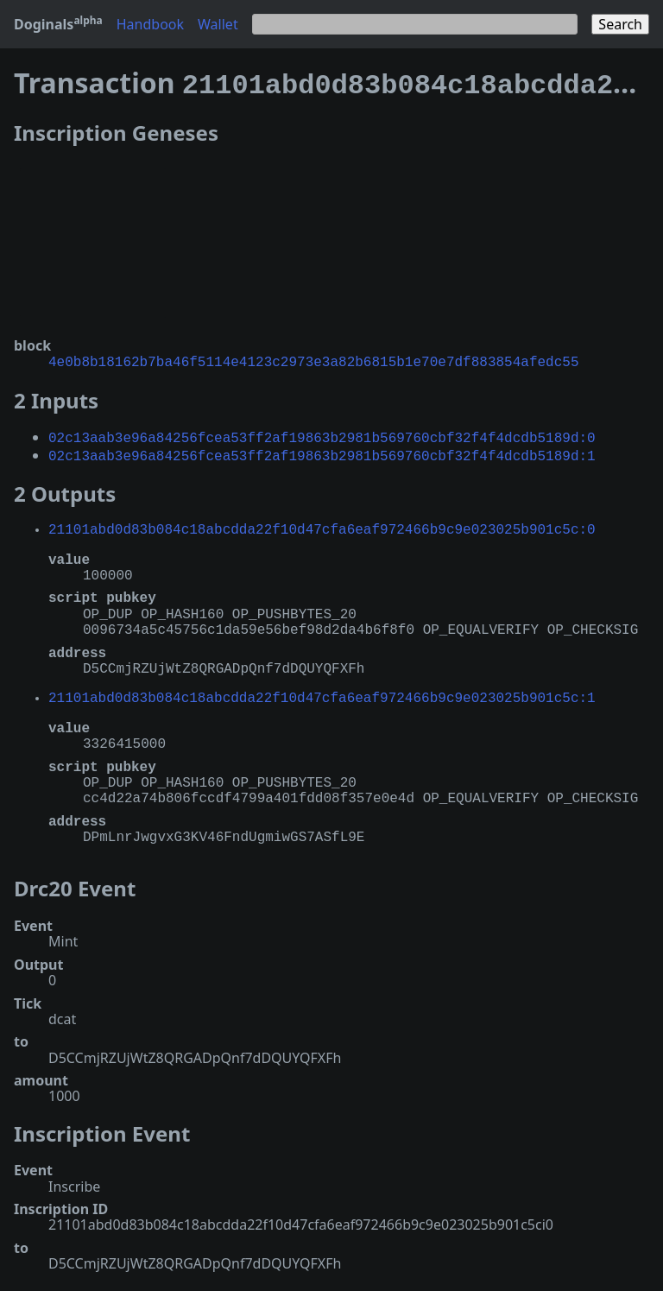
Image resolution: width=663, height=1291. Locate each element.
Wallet (218, 24)
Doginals (58, 24)
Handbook (150, 24)
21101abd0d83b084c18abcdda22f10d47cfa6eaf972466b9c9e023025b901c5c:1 (322, 689)
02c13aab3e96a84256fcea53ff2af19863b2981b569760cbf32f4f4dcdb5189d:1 (322, 448)
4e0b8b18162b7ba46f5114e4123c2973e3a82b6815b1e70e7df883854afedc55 (313, 357)
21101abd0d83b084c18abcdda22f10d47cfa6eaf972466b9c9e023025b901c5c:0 (322, 521)
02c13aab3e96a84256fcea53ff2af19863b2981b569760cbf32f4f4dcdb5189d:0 (322, 431)
